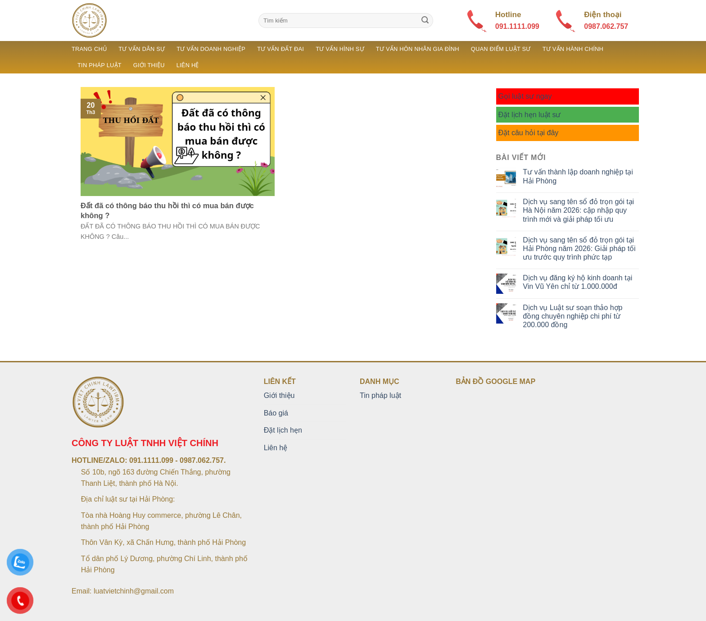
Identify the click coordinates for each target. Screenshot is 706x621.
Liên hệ (187, 65)
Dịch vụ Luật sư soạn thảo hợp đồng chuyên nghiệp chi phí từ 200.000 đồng (572, 316)
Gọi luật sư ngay (525, 96)
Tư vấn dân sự (141, 49)
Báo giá (276, 413)
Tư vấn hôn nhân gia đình (417, 49)
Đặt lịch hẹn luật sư (529, 115)
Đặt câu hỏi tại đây (528, 133)
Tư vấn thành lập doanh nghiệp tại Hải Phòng (578, 176)
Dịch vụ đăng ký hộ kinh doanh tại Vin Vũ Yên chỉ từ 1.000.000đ (577, 282)
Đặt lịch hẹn (283, 430)
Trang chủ (89, 49)
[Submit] (425, 20)
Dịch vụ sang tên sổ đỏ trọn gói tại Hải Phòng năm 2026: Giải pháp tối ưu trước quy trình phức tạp (579, 248)
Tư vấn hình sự (340, 49)
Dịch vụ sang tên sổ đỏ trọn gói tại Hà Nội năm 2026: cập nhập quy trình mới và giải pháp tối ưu (578, 210)
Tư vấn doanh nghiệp (210, 49)
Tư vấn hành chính (573, 49)
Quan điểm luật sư (501, 49)
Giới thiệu (149, 65)
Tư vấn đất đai (280, 49)
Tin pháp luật (99, 65)
